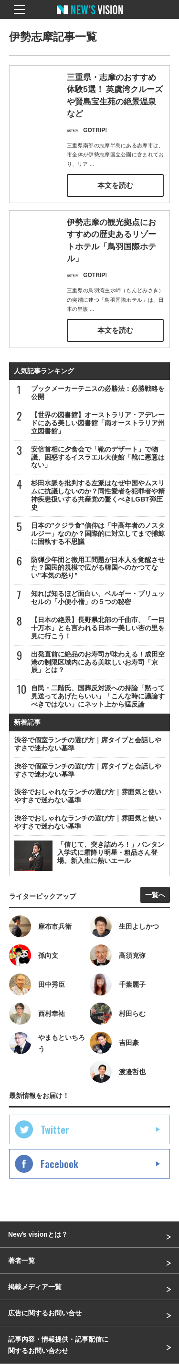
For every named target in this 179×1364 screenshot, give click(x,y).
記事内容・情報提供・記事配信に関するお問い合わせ (58, 1344)
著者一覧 (21, 1260)
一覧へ (155, 895)
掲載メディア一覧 (35, 1287)
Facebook (59, 1164)
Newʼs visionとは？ (38, 1234)
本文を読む (115, 185)
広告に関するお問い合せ (45, 1313)
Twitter (55, 1129)
